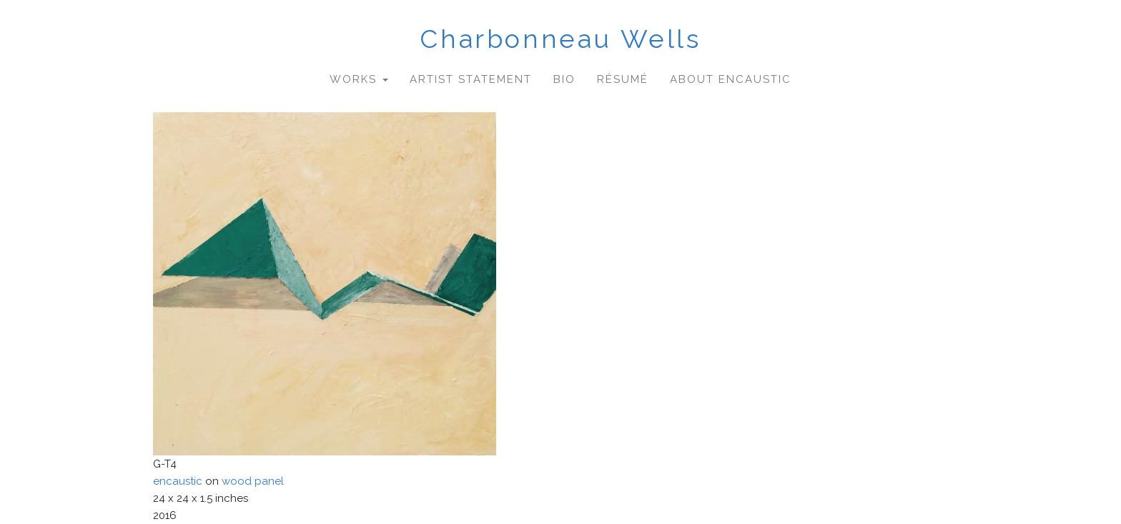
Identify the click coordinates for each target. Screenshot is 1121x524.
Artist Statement (471, 79)
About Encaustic (730, 79)
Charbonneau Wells (560, 39)
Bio (564, 79)
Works (359, 79)
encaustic (177, 481)
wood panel (253, 481)
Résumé (622, 79)
